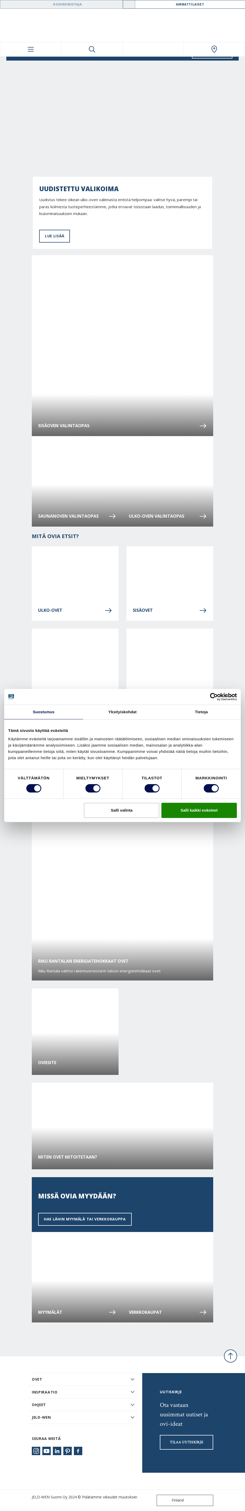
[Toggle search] (92, 49)
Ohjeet (39, 1404)
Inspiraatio (45, 1392)
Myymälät (77, 1312)
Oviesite (47, 1062)
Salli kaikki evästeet (199, 810)
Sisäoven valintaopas (122, 426)
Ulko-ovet (75, 610)
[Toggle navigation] (31, 49)
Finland (171, 1500)
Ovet (37, 1379)
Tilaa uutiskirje (186, 1442)
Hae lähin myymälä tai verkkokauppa (85, 1219)
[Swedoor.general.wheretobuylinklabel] (214, 49)
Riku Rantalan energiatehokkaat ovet (83, 961)
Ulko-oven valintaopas (168, 516)
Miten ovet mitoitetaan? (67, 1157)
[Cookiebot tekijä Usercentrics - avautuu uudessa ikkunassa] (214, 697)
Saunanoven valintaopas (77, 516)
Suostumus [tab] (44, 712)
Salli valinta (122, 810)
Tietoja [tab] (201, 712)
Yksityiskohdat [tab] (122, 712)
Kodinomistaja (67, 4)
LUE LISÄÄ (54, 235)
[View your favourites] (153, 49)
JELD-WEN (41, 1417)
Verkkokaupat (168, 1312)
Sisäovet (170, 610)
